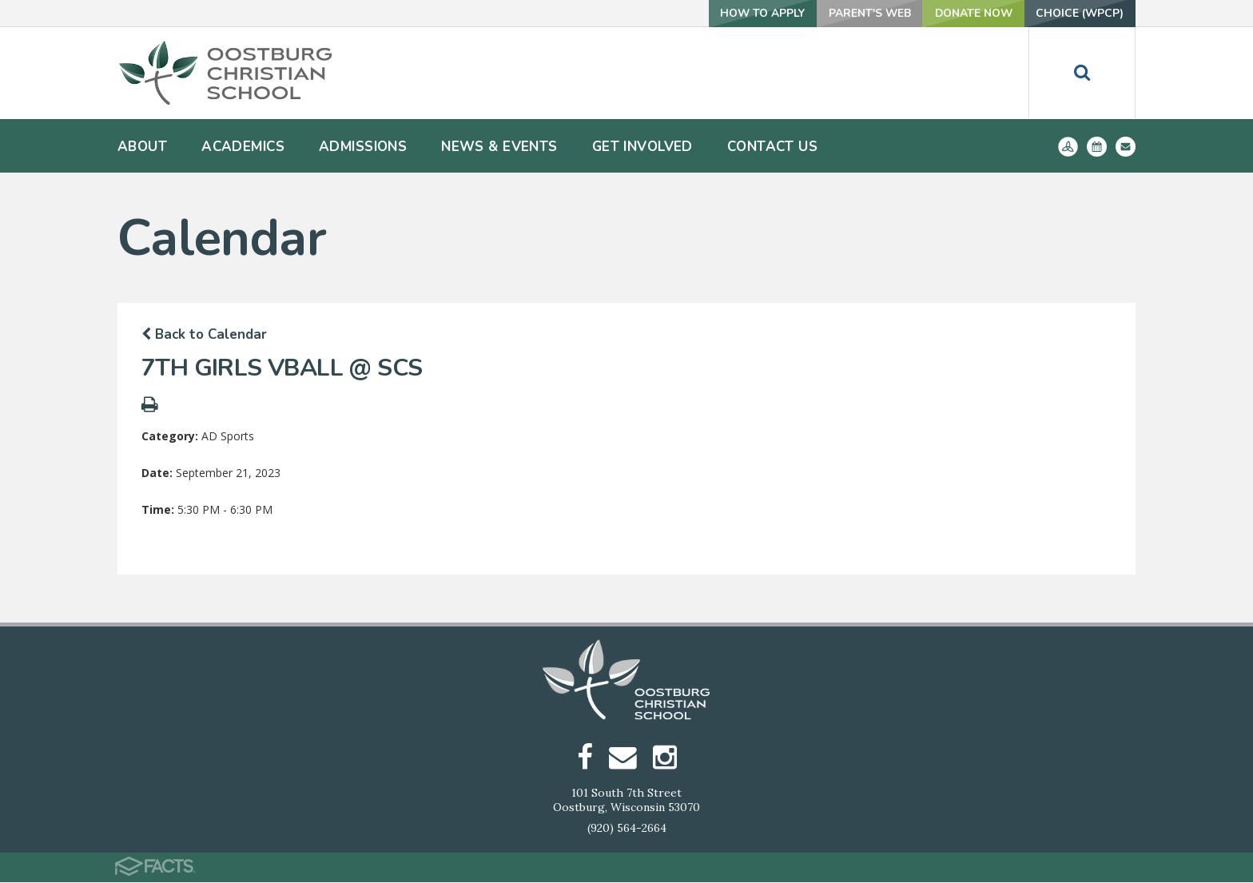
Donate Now (968, 13)
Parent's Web (861, 13)
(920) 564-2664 (626, 828)
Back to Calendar (204, 334)
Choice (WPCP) (1078, 13)
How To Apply (752, 13)
